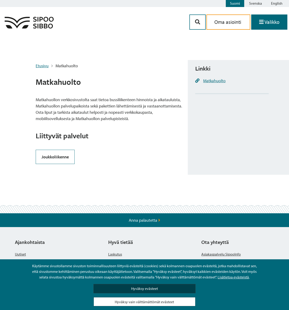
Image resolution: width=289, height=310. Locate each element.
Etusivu (42, 65)
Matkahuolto (214, 80)
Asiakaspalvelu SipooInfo (221, 254)
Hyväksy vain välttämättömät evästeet (144, 301)
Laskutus (115, 254)
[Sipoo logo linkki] (29, 27)
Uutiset (20, 254)
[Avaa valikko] (269, 22)
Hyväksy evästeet (144, 288)
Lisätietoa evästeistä (233, 277)
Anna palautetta (144, 220)
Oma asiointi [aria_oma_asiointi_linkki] (228, 22)
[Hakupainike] (197, 22)
